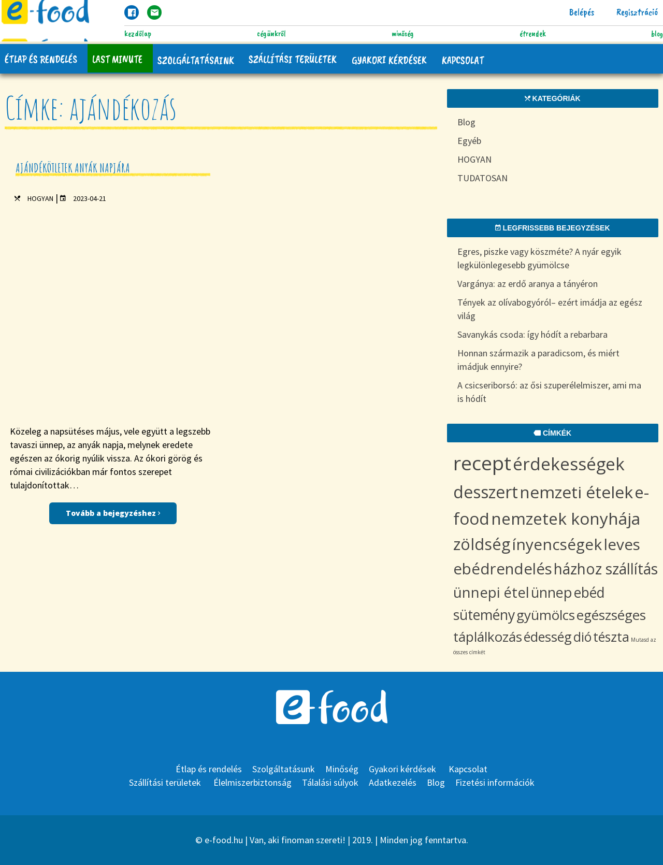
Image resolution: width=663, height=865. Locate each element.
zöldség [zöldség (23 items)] (481, 544)
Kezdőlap (137, 33)
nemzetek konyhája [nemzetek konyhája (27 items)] (565, 518)
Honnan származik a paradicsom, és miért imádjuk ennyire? (538, 359)
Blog (657, 33)
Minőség (403, 33)
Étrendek (532, 33)
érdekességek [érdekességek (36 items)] (569, 463)
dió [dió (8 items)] (582, 636)
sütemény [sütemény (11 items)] (484, 615)
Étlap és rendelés (41, 58)
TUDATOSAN (482, 178)
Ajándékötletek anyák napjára (73, 168)
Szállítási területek (295, 58)
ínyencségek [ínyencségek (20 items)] (557, 544)
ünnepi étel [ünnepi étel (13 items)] (491, 592)
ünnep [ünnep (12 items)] (551, 592)
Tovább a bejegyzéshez (113, 308)
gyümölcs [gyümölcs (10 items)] (545, 615)
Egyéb (469, 141)
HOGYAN (40, 198)
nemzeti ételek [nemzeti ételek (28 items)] (576, 492)
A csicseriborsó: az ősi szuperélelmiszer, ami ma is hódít (549, 392)
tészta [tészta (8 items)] (611, 636)
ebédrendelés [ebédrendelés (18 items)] (502, 568)
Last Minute (118, 58)
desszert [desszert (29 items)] (485, 492)
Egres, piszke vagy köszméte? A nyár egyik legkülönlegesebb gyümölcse (539, 258)
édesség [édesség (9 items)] (548, 636)
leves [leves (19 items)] (621, 544)
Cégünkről (271, 33)
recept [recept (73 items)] (482, 463)
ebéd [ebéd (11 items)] (589, 592)
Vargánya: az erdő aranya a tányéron (527, 284)
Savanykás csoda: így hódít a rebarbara (532, 334)
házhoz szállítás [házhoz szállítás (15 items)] (606, 569)
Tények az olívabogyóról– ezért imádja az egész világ (549, 309)
